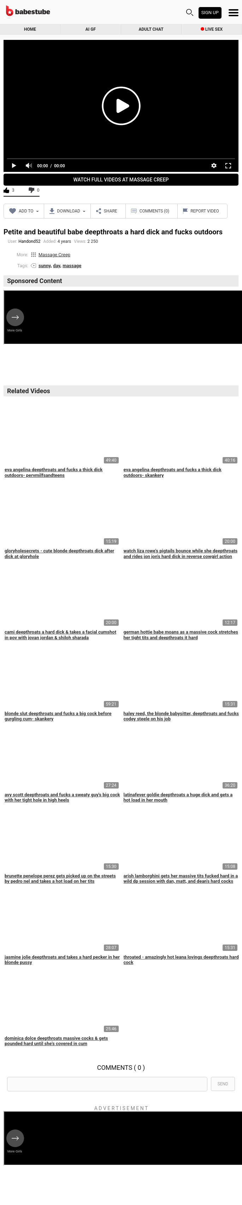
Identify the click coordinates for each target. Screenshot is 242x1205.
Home (30, 29)
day (56, 265)
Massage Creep (54, 254)
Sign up (210, 12)
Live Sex (212, 29)
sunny (45, 265)
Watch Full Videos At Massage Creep (121, 179)
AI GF (90, 29)
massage (72, 265)
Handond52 (29, 241)
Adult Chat (151, 29)
